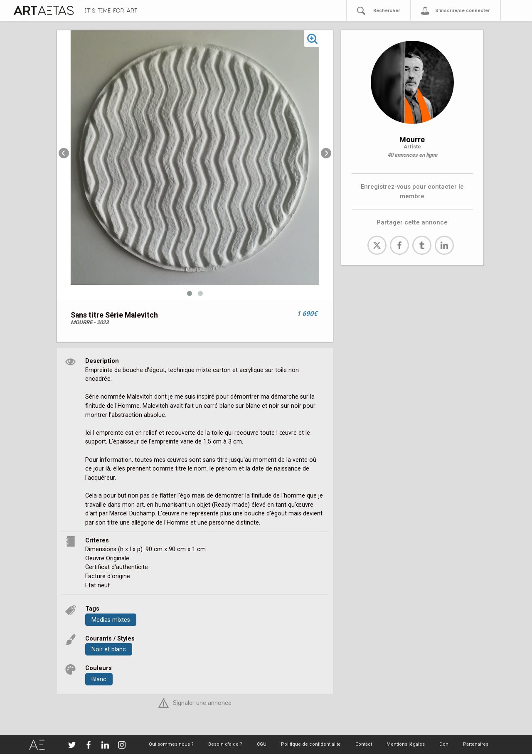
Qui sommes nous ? (171, 744)
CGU (261, 744)
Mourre (412, 139)
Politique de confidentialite (311, 744)
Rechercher (386, 10)
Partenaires (475, 744)
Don (443, 744)
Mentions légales (406, 744)
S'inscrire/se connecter (462, 10)
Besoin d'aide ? (225, 744)
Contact (363, 744)
